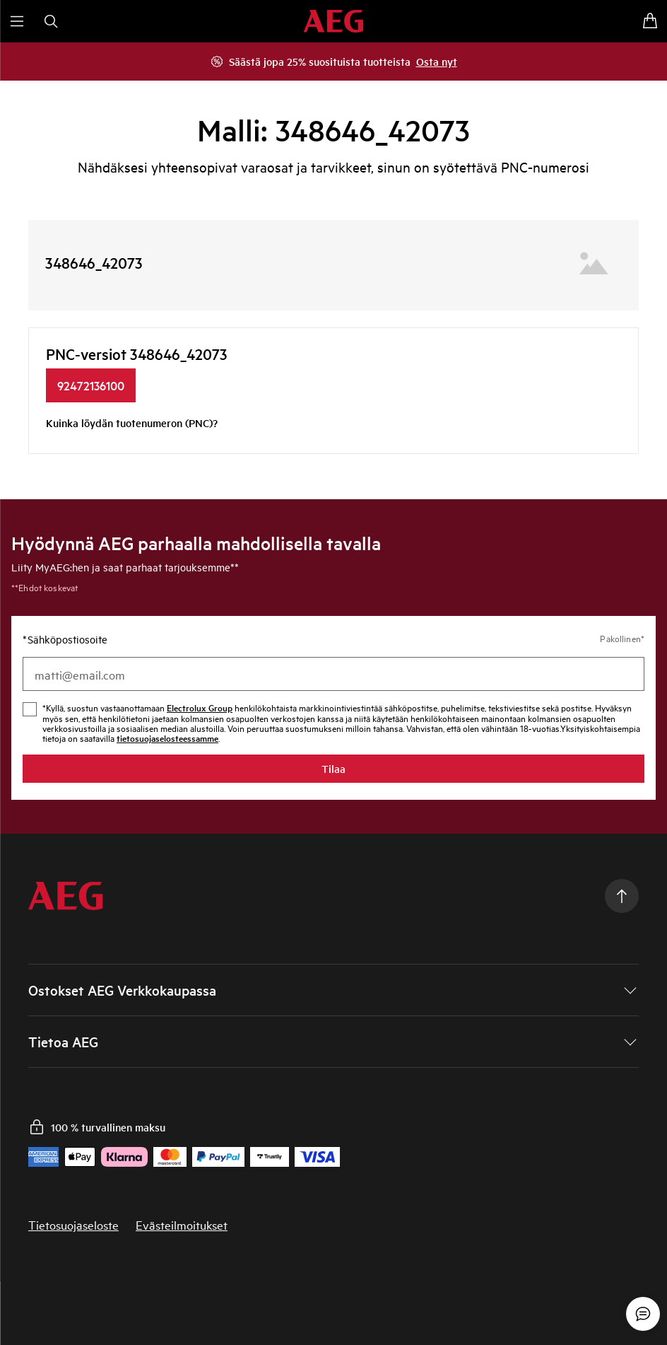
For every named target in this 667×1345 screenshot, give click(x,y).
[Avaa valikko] (17, 21)
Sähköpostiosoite (65, 639)
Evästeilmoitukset (182, 1225)
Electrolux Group (199, 707)
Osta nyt (436, 61)
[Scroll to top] (622, 896)
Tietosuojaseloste (73, 1225)
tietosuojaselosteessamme (167, 738)
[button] (333, 990)
